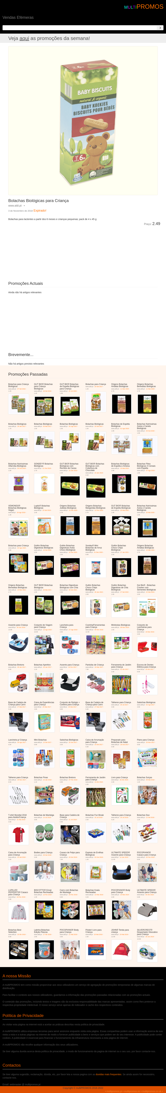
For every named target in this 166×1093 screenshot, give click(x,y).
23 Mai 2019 (98, 934)
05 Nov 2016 (99, 630)
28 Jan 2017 (21, 667)
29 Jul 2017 (124, 705)
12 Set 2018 (150, 817)
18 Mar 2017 (99, 667)
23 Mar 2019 (124, 895)
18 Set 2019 (47, 391)
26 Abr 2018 (124, 780)
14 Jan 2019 (124, 857)
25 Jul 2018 (99, 817)
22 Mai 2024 (150, 592)
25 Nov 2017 (150, 742)
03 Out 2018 (150, 431)
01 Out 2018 (47, 468)
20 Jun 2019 (149, 937)
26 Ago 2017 (21, 742)
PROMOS (150, 6)
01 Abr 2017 (124, 669)
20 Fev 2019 (73, 895)
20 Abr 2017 (149, 669)
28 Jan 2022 (99, 592)
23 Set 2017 (99, 744)
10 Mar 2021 (150, 550)
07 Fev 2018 (73, 780)
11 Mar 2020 (124, 389)
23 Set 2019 (47, 510)
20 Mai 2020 (124, 510)
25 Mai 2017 (47, 707)
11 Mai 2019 (73, 934)
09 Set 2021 (73, 590)
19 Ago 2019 (21, 512)
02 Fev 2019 (150, 857)
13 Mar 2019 (99, 895)
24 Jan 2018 (47, 780)
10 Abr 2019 (21, 934)
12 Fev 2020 (73, 510)
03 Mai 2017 (47, 426)
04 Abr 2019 (149, 895)
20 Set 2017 (99, 386)
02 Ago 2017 (73, 426)
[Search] (160, 27)
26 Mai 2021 (47, 590)
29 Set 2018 (47, 855)
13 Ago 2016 (47, 630)
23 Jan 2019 (73, 470)
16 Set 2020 (47, 550)
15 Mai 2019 (124, 468)
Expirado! (40, 210)
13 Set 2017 (47, 742)
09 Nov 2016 (124, 627)
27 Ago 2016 (73, 630)
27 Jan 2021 (124, 552)
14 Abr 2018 (99, 782)
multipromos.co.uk (151, 1091)
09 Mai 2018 (150, 780)
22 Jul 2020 (73, 391)
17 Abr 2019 (47, 934)
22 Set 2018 (21, 857)
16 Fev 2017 (72, 667)
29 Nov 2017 (21, 780)
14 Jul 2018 (47, 817)
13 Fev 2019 (47, 895)
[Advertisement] (46, 251)
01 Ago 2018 (124, 428)
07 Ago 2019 (150, 470)
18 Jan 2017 (21, 426)
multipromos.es (132, 1091)
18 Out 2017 (124, 744)
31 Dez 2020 (98, 552)
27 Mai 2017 (21, 707)
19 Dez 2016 (149, 632)
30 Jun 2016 (21, 627)
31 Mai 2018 (21, 819)
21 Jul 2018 (73, 819)
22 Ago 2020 (21, 548)
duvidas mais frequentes (108, 1074)
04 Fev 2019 (21, 897)
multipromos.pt (114, 1091)
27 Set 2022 (124, 592)
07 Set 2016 (21, 389)
